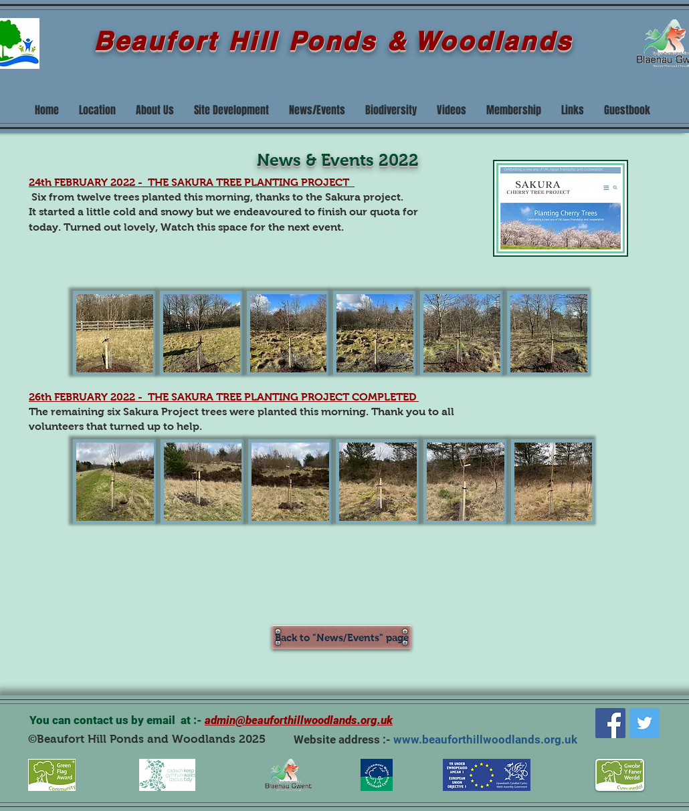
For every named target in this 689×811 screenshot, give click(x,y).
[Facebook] (610, 723)
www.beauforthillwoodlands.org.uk (485, 739)
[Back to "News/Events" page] (341, 637)
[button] (115, 333)
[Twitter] (644, 723)
